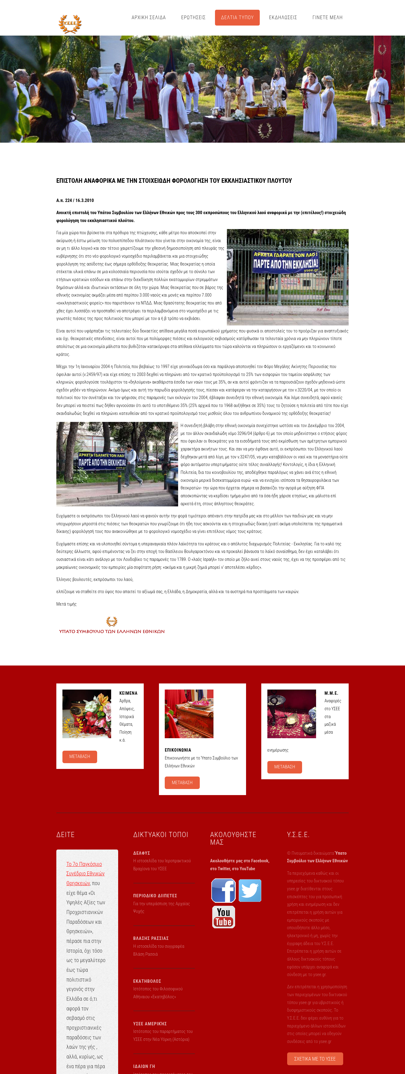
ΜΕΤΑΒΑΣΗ (79, 756)
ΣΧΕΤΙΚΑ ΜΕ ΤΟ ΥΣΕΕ (315, 1059)
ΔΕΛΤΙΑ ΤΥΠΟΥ (237, 17)
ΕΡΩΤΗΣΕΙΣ (193, 17)
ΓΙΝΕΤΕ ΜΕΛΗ (327, 17)
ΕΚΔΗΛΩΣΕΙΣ (283, 17)
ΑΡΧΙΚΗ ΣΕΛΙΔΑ (149, 17)
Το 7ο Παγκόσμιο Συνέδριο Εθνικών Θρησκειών (85, 873)
